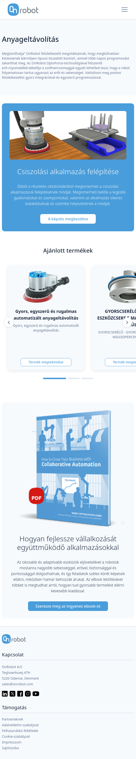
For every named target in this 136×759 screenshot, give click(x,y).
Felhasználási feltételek (20, 730)
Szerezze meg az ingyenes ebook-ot (68, 606)
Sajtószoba (10, 748)
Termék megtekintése (45, 362)
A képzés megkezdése (68, 219)
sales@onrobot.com (17, 684)
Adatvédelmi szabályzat (20, 725)
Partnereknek (12, 719)
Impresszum (12, 742)
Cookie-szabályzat (16, 736)
